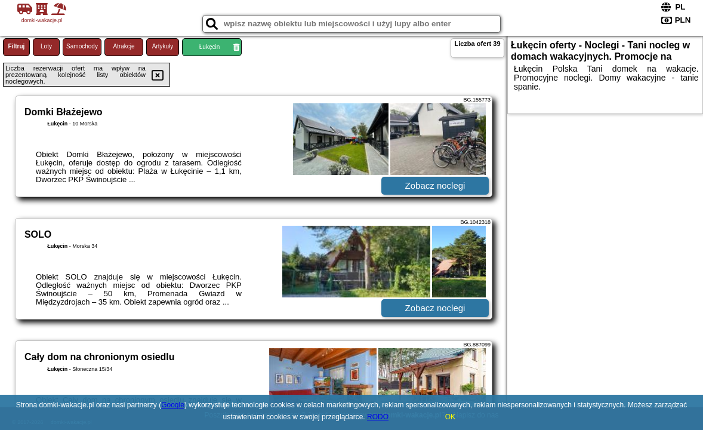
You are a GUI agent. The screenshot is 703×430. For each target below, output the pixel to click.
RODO (377, 417)
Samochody (82, 46)
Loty (46, 46)
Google (172, 405)
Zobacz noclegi (435, 185)
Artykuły (163, 46)
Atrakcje (123, 46)
